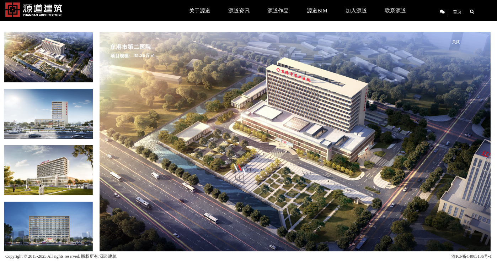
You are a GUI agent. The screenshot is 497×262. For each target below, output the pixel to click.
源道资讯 (239, 10)
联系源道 (395, 10)
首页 (457, 11)
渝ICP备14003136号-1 (471, 256)
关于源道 (199, 10)
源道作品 (278, 10)
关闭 (456, 41)
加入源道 (356, 10)
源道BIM (317, 10)
